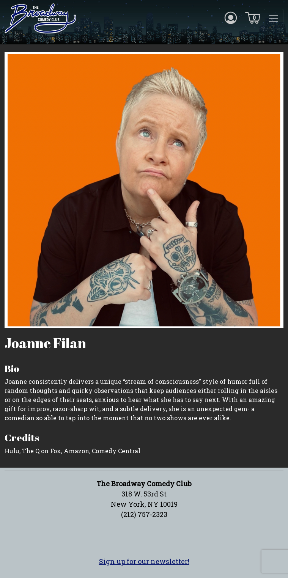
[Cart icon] (252, 17)
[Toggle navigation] (273, 18)
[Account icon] (230, 17)
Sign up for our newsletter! (144, 561)
